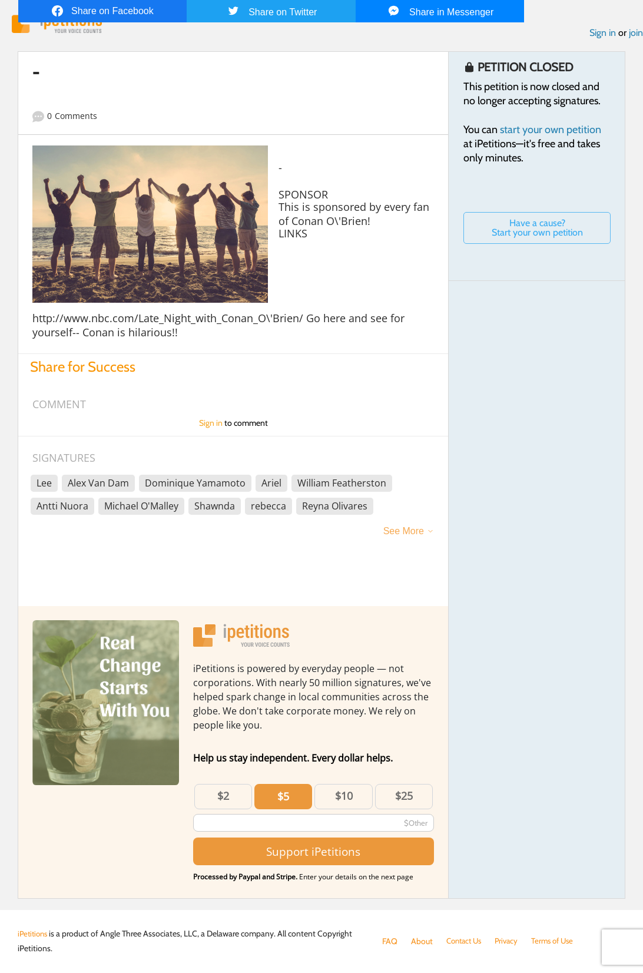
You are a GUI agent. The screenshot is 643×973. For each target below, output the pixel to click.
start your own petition (550, 131)
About (422, 941)
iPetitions (34, 933)
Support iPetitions (313, 853)
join (636, 34)
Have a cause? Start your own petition (537, 229)
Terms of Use (560, 941)
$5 (283, 798)
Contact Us (466, 941)
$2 (223, 797)
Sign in (602, 34)
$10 (344, 797)
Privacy (511, 941)
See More (403, 533)
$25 (404, 797)
